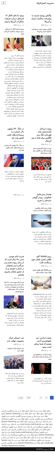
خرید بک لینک (34, 415)
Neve (52, 453)
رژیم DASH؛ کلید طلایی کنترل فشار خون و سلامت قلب (41, 262)
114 (28, 401)
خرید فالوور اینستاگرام (9, 423)
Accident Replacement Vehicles (13, 449)
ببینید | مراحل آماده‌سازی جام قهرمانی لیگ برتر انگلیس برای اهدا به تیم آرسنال (41, 136)
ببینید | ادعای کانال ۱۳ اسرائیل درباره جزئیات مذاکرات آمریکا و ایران (14, 18)
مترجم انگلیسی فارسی (9, 415)
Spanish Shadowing (13, 417)
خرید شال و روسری (33, 420)
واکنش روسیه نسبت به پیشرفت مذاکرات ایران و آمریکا (41, 18)
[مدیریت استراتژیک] (45, 3)
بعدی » (20, 401)
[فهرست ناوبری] (3, 3)
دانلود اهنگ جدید (44, 415)
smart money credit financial (30, 428)
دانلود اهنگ (48, 417)
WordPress (40, 453)
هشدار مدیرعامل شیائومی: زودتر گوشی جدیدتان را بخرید (41, 199)
